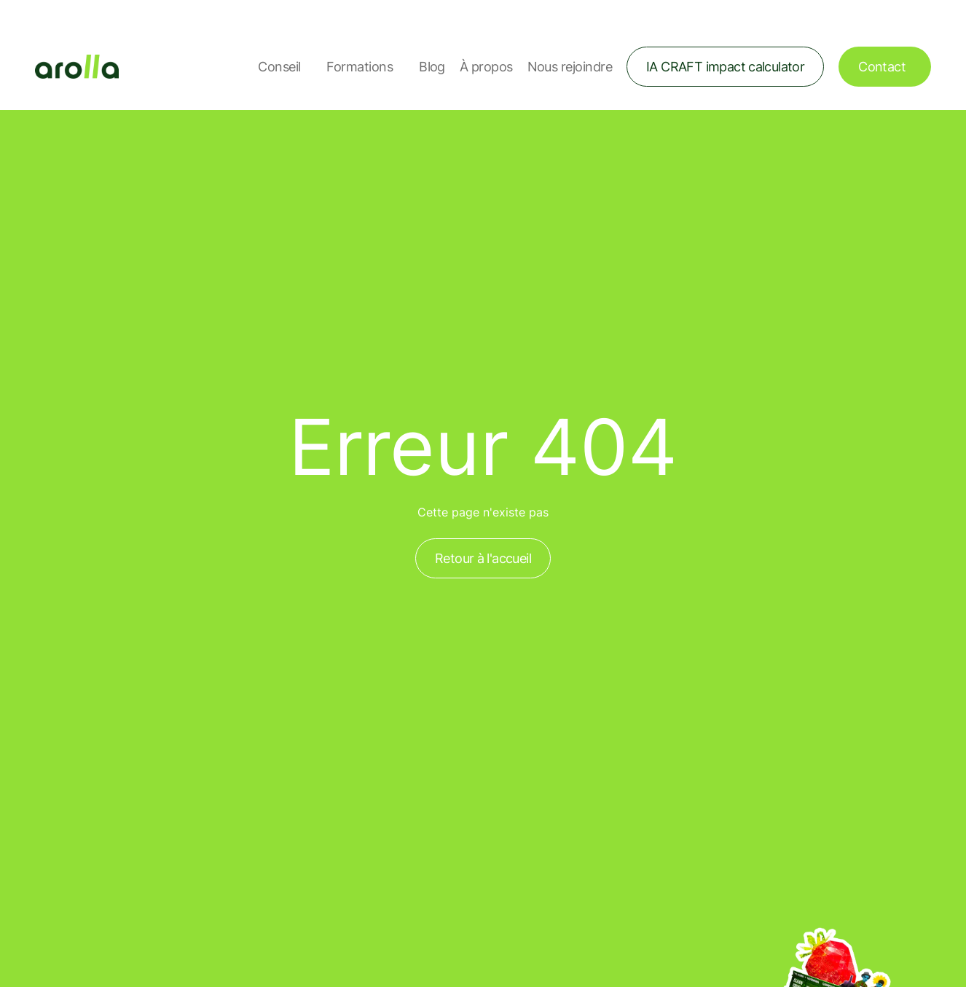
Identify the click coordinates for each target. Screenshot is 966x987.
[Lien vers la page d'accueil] (77, 67)
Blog (432, 66)
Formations (359, 66)
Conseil (279, 66)
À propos (486, 66)
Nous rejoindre (569, 66)
